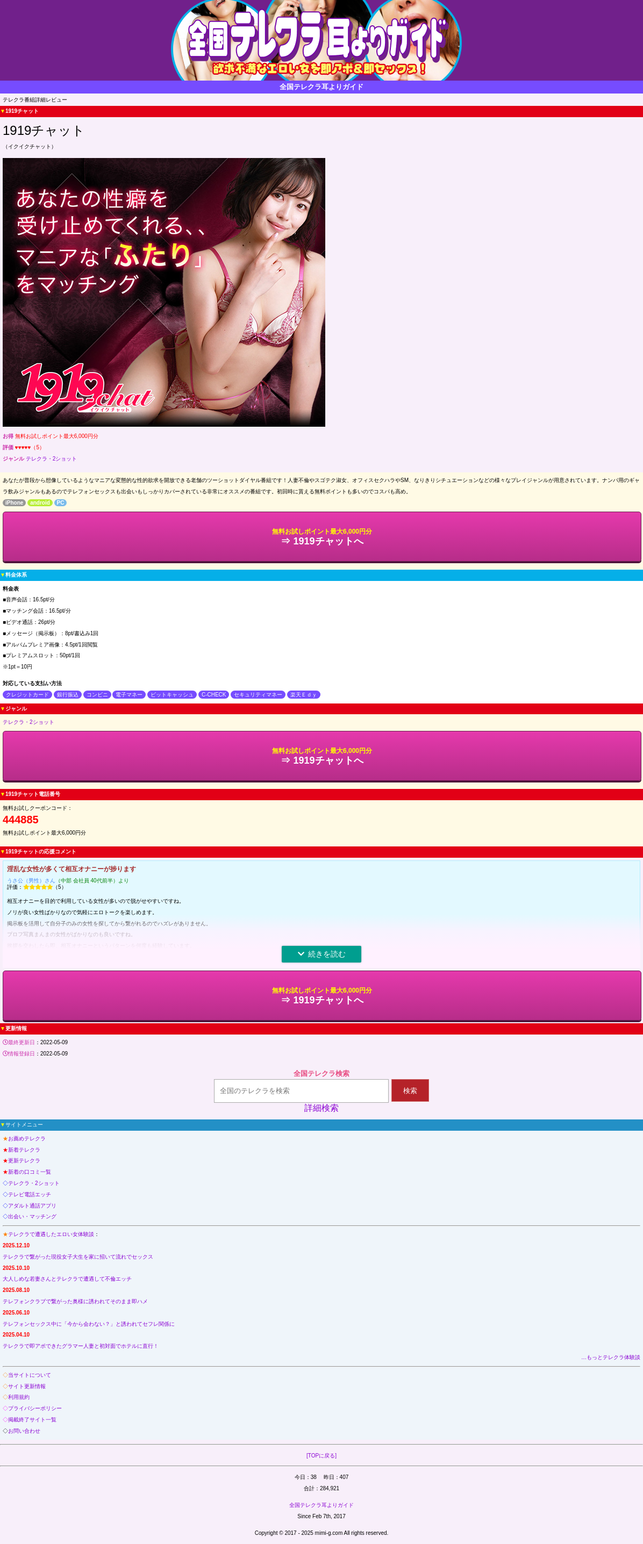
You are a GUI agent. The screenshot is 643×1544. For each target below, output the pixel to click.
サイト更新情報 (27, 1386)
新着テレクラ (24, 1150)
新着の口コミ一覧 (29, 1172)
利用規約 (19, 1397)
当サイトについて (29, 1375)
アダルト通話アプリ (32, 1206)
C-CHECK (214, 695)
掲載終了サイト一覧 (32, 1420)
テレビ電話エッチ (29, 1194)
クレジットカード (27, 695)
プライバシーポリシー (35, 1408)
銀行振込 (67, 695)
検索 (410, 1091)
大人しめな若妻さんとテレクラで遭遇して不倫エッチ (67, 1279)
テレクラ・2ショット (51, 459)
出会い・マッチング (32, 1216)
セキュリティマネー (258, 695)
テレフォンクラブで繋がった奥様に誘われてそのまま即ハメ (75, 1301)
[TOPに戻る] (321, 1456)
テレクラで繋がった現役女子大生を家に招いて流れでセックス (78, 1257)
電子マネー (129, 695)
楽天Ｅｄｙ (303, 695)
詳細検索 (321, 1107)
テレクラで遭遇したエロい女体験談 (51, 1234)
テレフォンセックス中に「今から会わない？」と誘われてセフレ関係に (89, 1324)
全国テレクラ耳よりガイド (321, 1505)
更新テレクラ (24, 1161)
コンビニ (97, 695)
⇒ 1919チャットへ (322, 537)
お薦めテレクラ (27, 1138)
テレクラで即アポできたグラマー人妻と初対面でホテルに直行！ (81, 1346)
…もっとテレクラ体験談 (610, 1357)
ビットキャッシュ (172, 695)
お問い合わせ (24, 1431)
